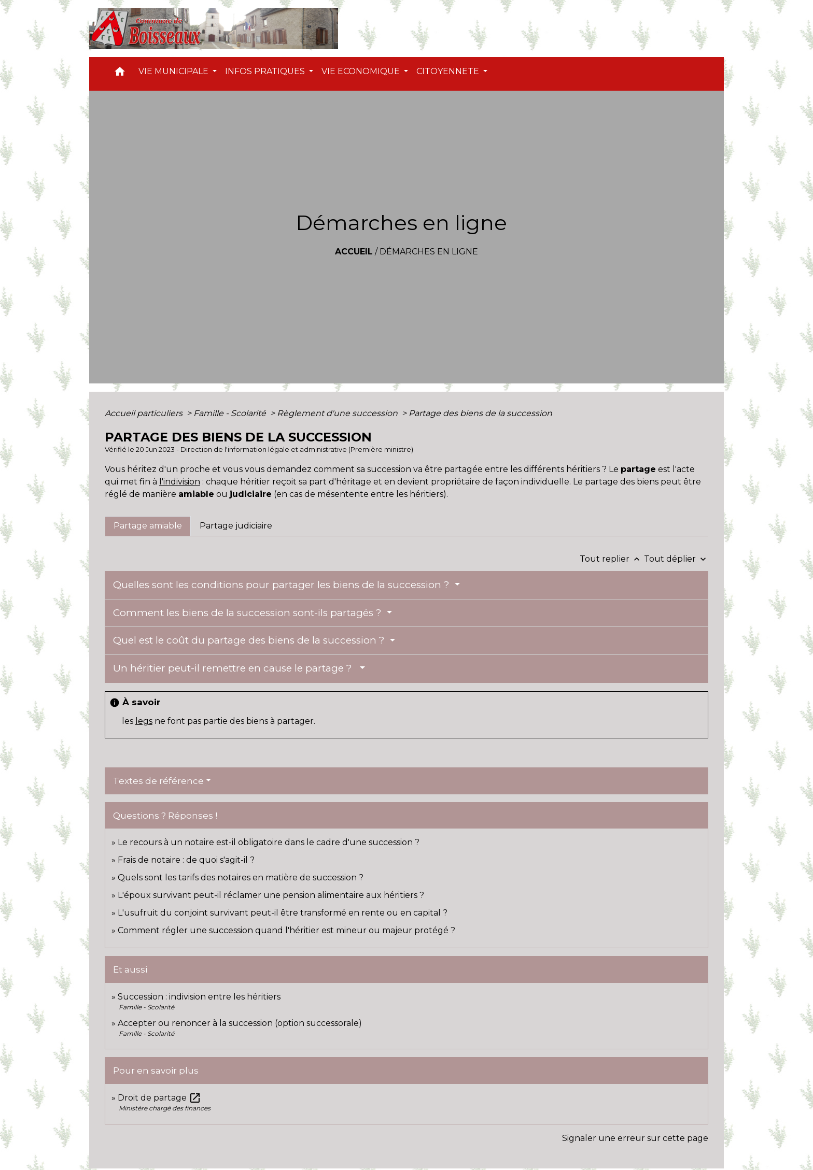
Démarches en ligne (429, 251)
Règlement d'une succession (338, 413)
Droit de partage (159, 1098)
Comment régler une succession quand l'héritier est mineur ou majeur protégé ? (286, 930)
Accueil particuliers (145, 413)
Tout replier (612, 559)
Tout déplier (676, 559)
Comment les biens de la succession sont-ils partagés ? (248, 613)
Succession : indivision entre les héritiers (199, 997)
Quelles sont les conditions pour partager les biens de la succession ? (282, 585)
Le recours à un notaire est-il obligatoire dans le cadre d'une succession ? (268, 842)
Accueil (354, 251)
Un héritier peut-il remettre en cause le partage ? (235, 668)
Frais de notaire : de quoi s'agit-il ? (186, 860)
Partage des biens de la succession (480, 413)
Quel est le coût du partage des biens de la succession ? (250, 640)
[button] (119, 74)
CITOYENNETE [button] (448, 71)
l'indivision (179, 482)
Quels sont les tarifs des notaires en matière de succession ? (240, 877)
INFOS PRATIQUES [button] (266, 71)
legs (143, 721)
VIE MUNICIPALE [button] (174, 71)
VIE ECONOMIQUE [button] (361, 71)
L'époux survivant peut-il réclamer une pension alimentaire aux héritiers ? (271, 895)
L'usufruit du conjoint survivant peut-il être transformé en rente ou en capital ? (282, 913)
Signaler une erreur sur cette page (635, 1138)
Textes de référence (158, 781)
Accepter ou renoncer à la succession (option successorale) (240, 1023)
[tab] (148, 526)
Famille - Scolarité (230, 413)
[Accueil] (213, 28)
